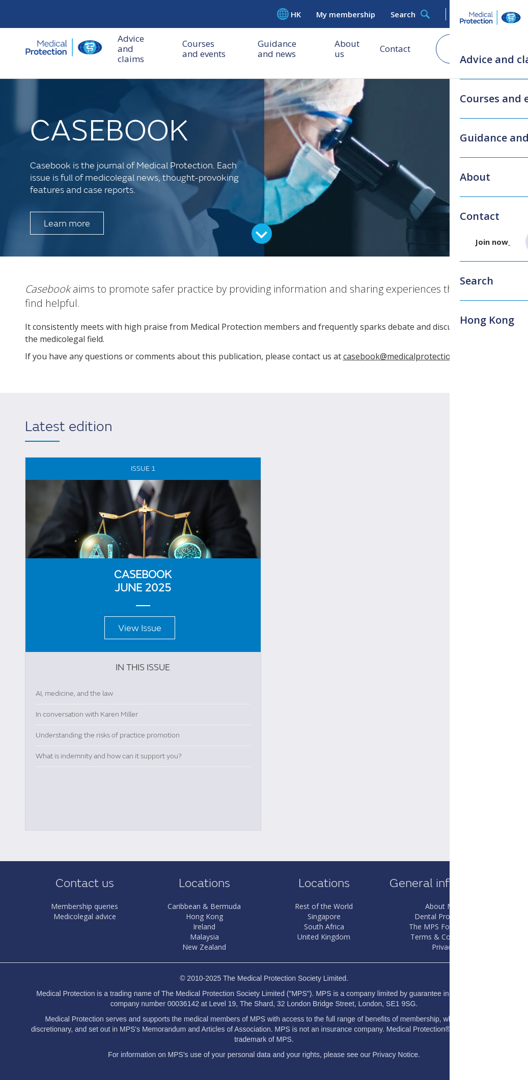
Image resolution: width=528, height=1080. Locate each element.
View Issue (139, 628)
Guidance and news (286, 51)
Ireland (204, 926)
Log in (479, 14)
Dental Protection (443, 916)
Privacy (443, 947)
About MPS (443, 906)
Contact (395, 50)
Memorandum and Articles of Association (206, 1029)
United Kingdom (323, 937)
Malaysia (204, 937)
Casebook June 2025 (143, 581)
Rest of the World (324, 906)
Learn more (67, 224)
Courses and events (210, 51)
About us (347, 51)
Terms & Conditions (443, 937)
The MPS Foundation (444, 926)
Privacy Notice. (396, 1054)
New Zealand (204, 947)
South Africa (324, 926)
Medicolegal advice (84, 916)
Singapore (324, 916)
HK (289, 14)
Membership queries (84, 906)
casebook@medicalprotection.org (407, 356)
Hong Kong (204, 916)
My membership (345, 14)
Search (410, 14)
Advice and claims (131, 51)
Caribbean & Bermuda (204, 906)
